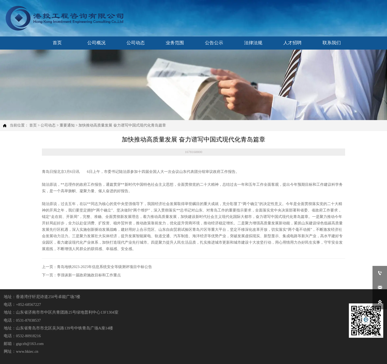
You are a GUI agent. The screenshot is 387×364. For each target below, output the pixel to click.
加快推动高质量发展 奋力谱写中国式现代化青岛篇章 (122, 125)
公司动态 (48, 125)
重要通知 (67, 125)
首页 (33, 125)
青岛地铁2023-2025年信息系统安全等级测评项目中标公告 (104, 267)
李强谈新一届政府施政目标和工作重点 (89, 275)
